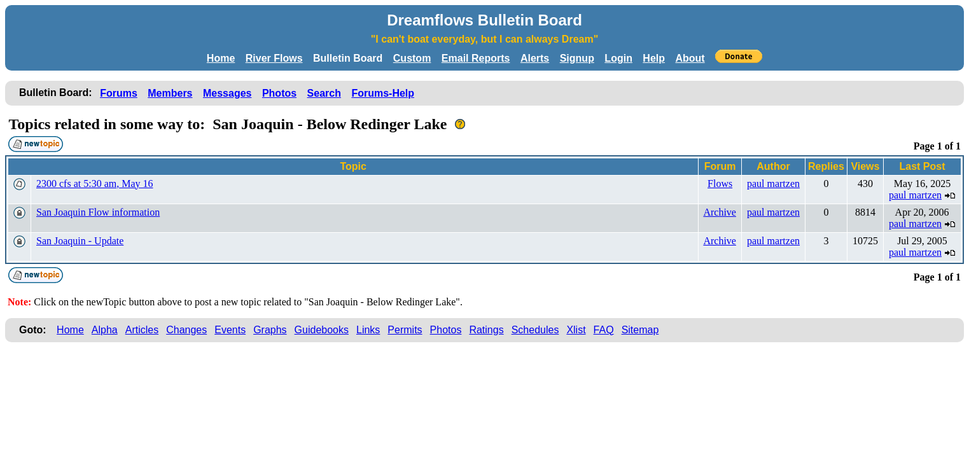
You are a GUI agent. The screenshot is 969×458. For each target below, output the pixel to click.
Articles (141, 329)
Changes (186, 329)
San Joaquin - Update (79, 240)
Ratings (486, 329)
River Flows (274, 58)
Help (654, 58)
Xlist (575, 329)
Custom (412, 58)
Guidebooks (322, 329)
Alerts (534, 58)
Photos (279, 93)
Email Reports (476, 58)
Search (324, 93)
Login (618, 58)
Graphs (269, 329)
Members (170, 93)
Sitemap (640, 329)
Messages (227, 93)
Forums (118, 93)
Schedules (535, 329)
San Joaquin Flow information (98, 212)
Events (230, 329)
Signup (577, 58)
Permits (404, 329)
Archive (719, 212)
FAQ (604, 329)
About (689, 58)
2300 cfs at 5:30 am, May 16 (94, 183)
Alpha (105, 329)
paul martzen (773, 183)
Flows (720, 183)
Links (368, 329)
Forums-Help (382, 93)
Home (221, 58)
